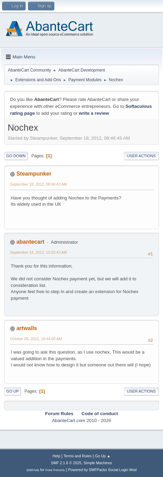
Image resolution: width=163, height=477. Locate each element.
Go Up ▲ (102, 456)
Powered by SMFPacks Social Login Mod (102, 470)
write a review (94, 113)
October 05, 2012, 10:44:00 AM (36, 339)
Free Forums (55, 470)
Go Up (12, 391)
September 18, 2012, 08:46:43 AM (38, 184)
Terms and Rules (78, 456)
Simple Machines (98, 463)
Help (56, 456)
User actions (141, 156)
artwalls (26, 328)
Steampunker (33, 174)
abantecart (30, 242)
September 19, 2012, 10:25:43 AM (38, 252)
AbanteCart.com (68, 420)
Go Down (16, 156)
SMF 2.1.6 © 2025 (66, 463)
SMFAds (32, 470)
